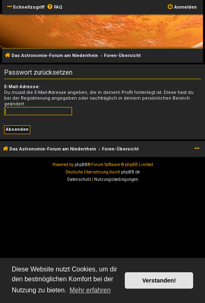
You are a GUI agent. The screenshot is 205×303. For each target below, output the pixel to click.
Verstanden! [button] (159, 280)
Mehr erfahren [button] (90, 290)
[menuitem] (54, 7)
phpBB (81, 164)
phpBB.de (130, 172)
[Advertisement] (102, 244)
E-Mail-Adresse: (22, 86)
